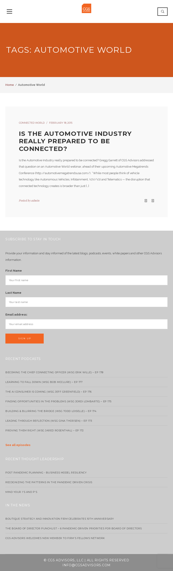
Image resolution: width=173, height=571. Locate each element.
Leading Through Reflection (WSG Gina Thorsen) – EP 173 (48, 420)
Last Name (13, 292)
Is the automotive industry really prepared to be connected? (75, 141)
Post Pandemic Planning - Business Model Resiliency (46, 472)
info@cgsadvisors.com (86, 565)
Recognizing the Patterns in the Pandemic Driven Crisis (48, 482)
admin (35, 200)
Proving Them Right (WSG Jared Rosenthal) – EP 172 (44, 430)
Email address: (16, 314)
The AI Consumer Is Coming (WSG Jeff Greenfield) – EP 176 (48, 391)
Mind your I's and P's (21, 492)
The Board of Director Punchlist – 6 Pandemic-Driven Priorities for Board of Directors (73, 528)
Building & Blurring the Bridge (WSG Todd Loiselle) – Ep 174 (50, 411)
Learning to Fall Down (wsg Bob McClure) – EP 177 (43, 382)
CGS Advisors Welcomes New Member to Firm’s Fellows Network (55, 538)
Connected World (32, 122)
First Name (13, 270)
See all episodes (17, 445)
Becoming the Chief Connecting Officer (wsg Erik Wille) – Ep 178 (54, 372)
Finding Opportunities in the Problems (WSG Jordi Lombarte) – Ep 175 (58, 401)
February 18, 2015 (60, 122)
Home (9, 84)
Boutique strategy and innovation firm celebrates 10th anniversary (59, 518)
